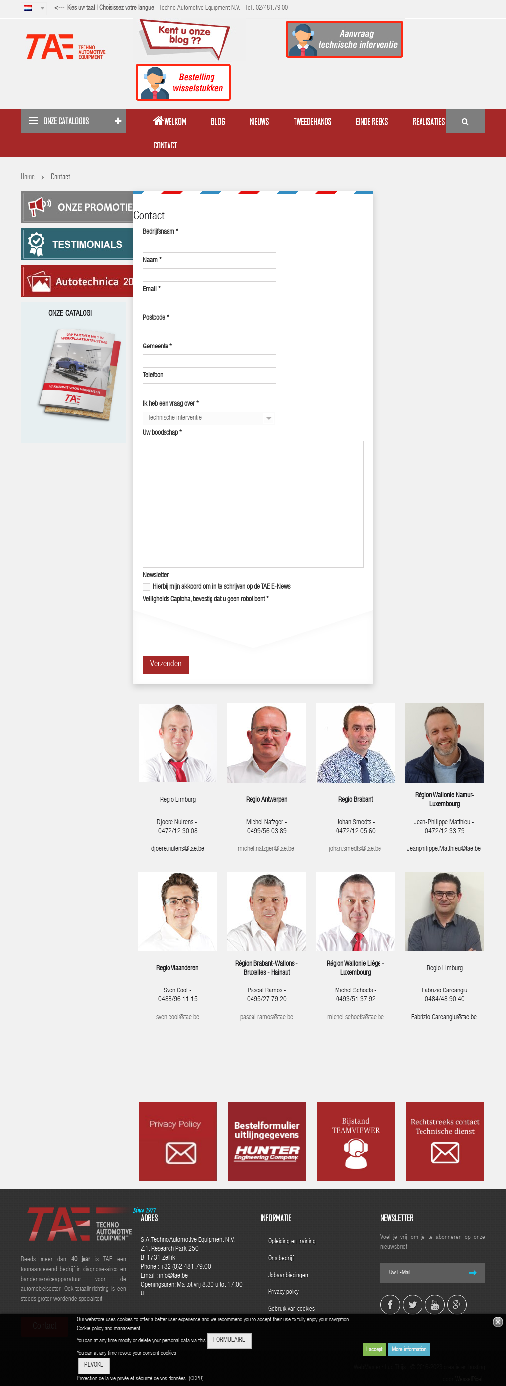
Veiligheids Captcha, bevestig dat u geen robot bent (206, 599)
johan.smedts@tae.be (355, 849)
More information (409, 1350)
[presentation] (218, 626)
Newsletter (156, 575)
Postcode (156, 318)
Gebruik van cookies (291, 1309)
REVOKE (93, 1365)
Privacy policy (284, 1292)
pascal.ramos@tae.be (266, 1017)
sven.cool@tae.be (177, 1017)
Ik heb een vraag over (171, 404)
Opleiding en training (292, 1242)
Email (152, 289)
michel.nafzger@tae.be (266, 849)
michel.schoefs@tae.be (355, 1017)
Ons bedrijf (281, 1259)
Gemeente (157, 347)
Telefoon (153, 375)
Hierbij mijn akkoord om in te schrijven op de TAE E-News (216, 587)
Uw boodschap (162, 433)
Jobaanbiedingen (288, 1276)
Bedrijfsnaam (160, 232)
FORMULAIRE (229, 1340)
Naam (152, 260)
